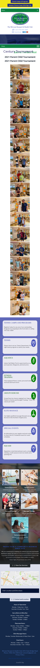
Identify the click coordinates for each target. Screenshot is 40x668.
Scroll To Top (20, 662)
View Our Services (20, 565)
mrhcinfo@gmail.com (29, 653)
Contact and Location (20, 599)
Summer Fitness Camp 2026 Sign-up (20, 5)
